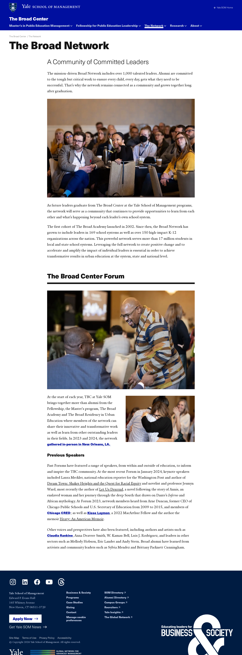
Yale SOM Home (223, 7)
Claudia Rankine (60, 536)
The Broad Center (28, 18)
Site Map (14, 637)
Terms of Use (29, 637)
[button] (40, 24)
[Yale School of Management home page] (45, 7)
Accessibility (64, 637)
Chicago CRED (58, 514)
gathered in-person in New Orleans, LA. (79, 445)
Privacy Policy (46, 637)
